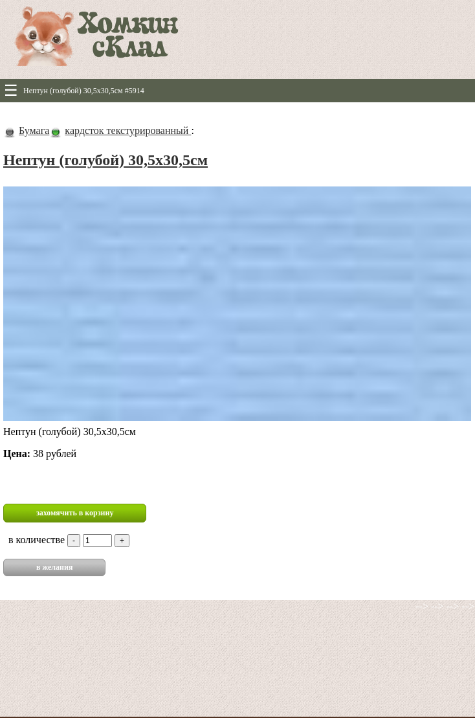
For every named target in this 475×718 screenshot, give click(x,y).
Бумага (34, 130)
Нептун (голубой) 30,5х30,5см (105, 159)
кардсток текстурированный (128, 130)
